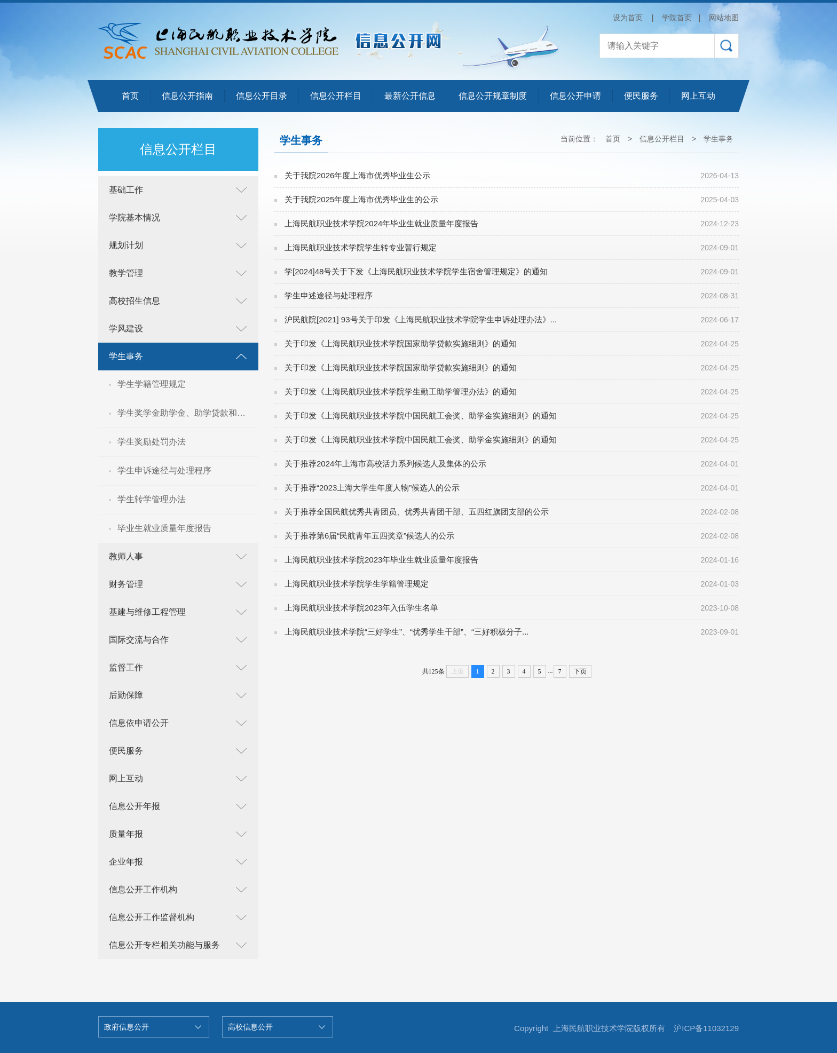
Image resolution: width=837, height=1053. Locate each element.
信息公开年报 (134, 806)
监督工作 (126, 667)
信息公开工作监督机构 (151, 917)
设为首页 (628, 17)
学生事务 (126, 356)
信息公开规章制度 (493, 95)
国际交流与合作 (139, 639)
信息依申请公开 (139, 722)
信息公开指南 (187, 95)
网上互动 (698, 95)
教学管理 (126, 273)
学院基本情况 (134, 217)
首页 (130, 95)
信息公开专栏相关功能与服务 (164, 944)
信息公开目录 (261, 95)
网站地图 (724, 17)
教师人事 (126, 556)
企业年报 (126, 861)
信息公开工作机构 (143, 889)
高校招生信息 (134, 300)
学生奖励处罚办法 (151, 441)
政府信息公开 (126, 1027)
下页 (580, 671)
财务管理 (126, 584)
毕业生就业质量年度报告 (164, 528)
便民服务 (641, 95)
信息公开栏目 (335, 95)
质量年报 (126, 833)
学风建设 (126, 328)
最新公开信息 (410, 95)
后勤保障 (126, 695)
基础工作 (126, 189)
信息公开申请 (575, 95)
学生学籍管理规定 (151, 384)
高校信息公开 (250, 1027)
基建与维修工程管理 (147, 611)
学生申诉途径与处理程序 (164, 470)
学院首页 (677, 17)
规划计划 (126, 245)
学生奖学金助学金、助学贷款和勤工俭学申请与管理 (187, 412)
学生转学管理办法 (151, 499)
